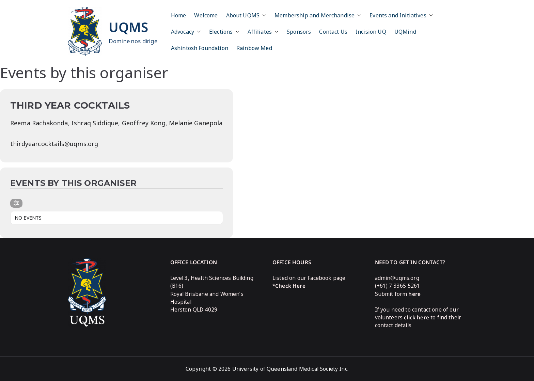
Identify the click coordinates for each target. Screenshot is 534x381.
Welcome (206, 15)
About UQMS (246, 15)
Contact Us (333, 31)
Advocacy (186, 32)
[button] (263, 15)
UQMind (405, 31)
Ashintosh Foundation (199, 48)
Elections (224, 32)
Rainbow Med (254, 48)
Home (178, 15)
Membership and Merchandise (317, 15)
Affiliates (263, 32)
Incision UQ (371, 31)
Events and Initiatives (401, 15)
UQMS (128, 27)
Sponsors (299, 31)
